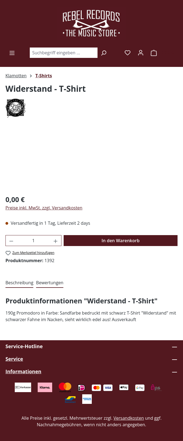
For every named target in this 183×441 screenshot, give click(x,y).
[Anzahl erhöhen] (55, 240)
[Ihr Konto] (140, 52)
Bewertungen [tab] (49, 283)
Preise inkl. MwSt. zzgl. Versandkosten (43, 208)
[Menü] (12, 52)
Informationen (23, 371)
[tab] (19, 283)
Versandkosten (129, 418)
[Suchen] (103, 52)
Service (14, 359)
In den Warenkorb (121, 241)
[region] (91, 159)
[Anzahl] (34, 240)
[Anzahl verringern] (11, 240)
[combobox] (63, 52)
